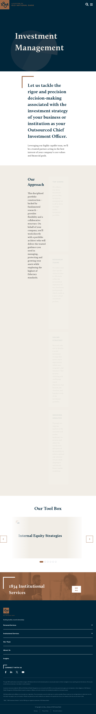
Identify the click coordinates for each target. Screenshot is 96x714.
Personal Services (9, 625)
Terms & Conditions (57, 711)
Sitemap (36, 711)
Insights (6, 658)
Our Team (7, 642)
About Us (6, 650)
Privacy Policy (45, 711)
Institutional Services (11, 633)
